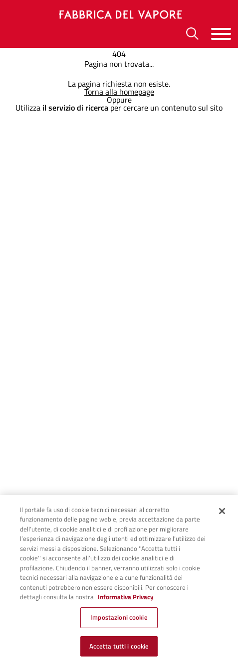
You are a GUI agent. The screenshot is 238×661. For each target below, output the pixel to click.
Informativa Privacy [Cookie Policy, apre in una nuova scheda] (126, 599)
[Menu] (221, 33)
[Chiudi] (222, 513)
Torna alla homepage (119, 92)
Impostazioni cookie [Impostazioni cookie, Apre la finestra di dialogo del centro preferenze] (118, 619)
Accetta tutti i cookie (119, 648)
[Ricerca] (192, 33)
